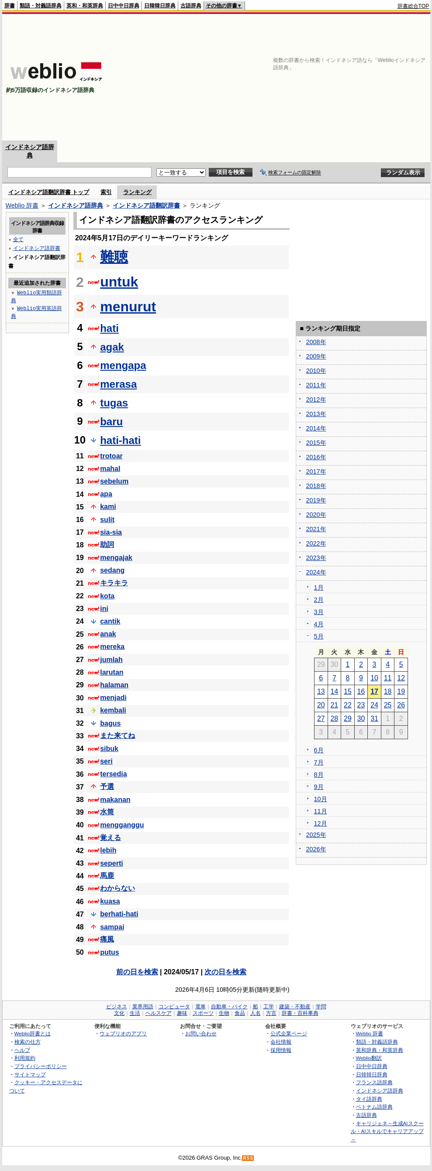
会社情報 (280, 1042)
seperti (111, 863)
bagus (110, 723)
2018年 (316, 485)
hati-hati (120, 440)
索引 (106, 192)
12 (401, 678)
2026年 (316, 849)
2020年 (316, 514)
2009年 (316, 356)
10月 (320, 798)
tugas (114, 403)
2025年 (316, 834)
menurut (128, 306)
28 (334, 718)
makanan (115, 799)
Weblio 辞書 (22, 205)
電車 (200, 1006)
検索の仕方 (27, 1042)
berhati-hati (119, 914)
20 (321, 705)
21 (334, 705)
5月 (319, 636)
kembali (113, 710)
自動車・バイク (229, 1006)
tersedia (113, 774)
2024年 (316, 572)
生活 (135, 1013)
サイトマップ (30, 1074)
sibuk (109, 748)
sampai (112, 927)
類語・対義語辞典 (41, 5)
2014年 (316, 428)
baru (111, 421)
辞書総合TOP (413, 6)
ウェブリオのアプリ (123, 1033)
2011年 (316, 385)
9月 (319, 786)
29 (348, 718)
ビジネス (116, 1006)
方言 (271, 1013)
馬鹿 (107, 875)
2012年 (316, 399)
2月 (319, 599)
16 (361, 691)
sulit (107, 519)
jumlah (111, 659)
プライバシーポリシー (40, 1066)
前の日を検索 (137, 972)
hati (109, 328)
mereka (112, 646)
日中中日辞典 (123, 5)
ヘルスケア (158, 1013)
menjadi (113, 697)
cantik (110, 621)
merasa (118, 384)
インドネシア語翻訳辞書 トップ (49, 192)
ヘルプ (22, 1050)
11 (388, 678)
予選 (107, 786)
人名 (255, 1013)
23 (361, 705)
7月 (319, 762)
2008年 (316, 341)
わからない (117, 888)
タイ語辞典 (369, 1099)
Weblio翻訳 (369, 1058)
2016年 (316, 457)
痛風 (107, 939)
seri (106, 761)
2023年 (316, 557)
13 (321, 691)
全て (18, 239)
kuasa (110, 901)
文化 (119, 1013)
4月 (319, 624)
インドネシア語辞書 (36, 248)
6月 (319, 750)
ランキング (137, 192)
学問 (321, 1006)
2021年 (316, 529)
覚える (110, 837)
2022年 (316, 543)
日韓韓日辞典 (160, 5)
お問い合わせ (201, 1033)
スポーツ (203, 1013)
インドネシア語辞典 (75, 205)
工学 (268, 1006)
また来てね (117, 735)
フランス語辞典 (374, 1082)
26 (401, 705)
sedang (112, 570)
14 (334, 691)
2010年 (316, 370)
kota (107, 596)
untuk (119, 282)
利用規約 (24, 1058)
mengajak (116, 557)
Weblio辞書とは (32, 1033)
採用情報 (280, 1050)
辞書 (9, 5)
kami (108, 506)
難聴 (114, 257)
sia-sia (111, 532)
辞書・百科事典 (300, 1013)
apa (106, 494)
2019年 (316, 500)
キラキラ (114, 583)
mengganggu (122, 825)
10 (374, 678)
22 (348, 705)
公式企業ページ (288, 1033)
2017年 (316, 471)
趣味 (182, 1013)
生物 (224, 1013)
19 (401, 691)
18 (388, 691)
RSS (248, 1158)
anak (108, 634)
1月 (319, 587)
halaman (114, 685)
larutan (111, 672)
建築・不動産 (295, 1006)
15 (348, 691)
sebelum (114, 481)
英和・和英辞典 (84, 5)
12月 (320, 823)
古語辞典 (190, 5)
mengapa (123, 365)
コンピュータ (174, 1006)
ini (104, 608)
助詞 (107, 544)
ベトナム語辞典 (374, 1107)
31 (374, 718)
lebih (108, 850)
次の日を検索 (225, 972)
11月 (320, 811)
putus (109, 952)
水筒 (107, 812)
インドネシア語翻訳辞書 (146, 205)
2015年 (316, 442)
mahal (110, 468)
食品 (240, 1013)
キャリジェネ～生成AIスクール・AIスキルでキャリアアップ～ (387, 1131)
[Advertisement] (316, 77)
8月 (319, 774)
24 (374, 705)
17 (374, 691)
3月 (319, 611)
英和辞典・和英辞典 (379, 1050)
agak (112, 347)
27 (321, 718)
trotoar (111, 456)
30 (361, 718)
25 (388, 705)
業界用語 (142, 1006)
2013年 (316, 413)
